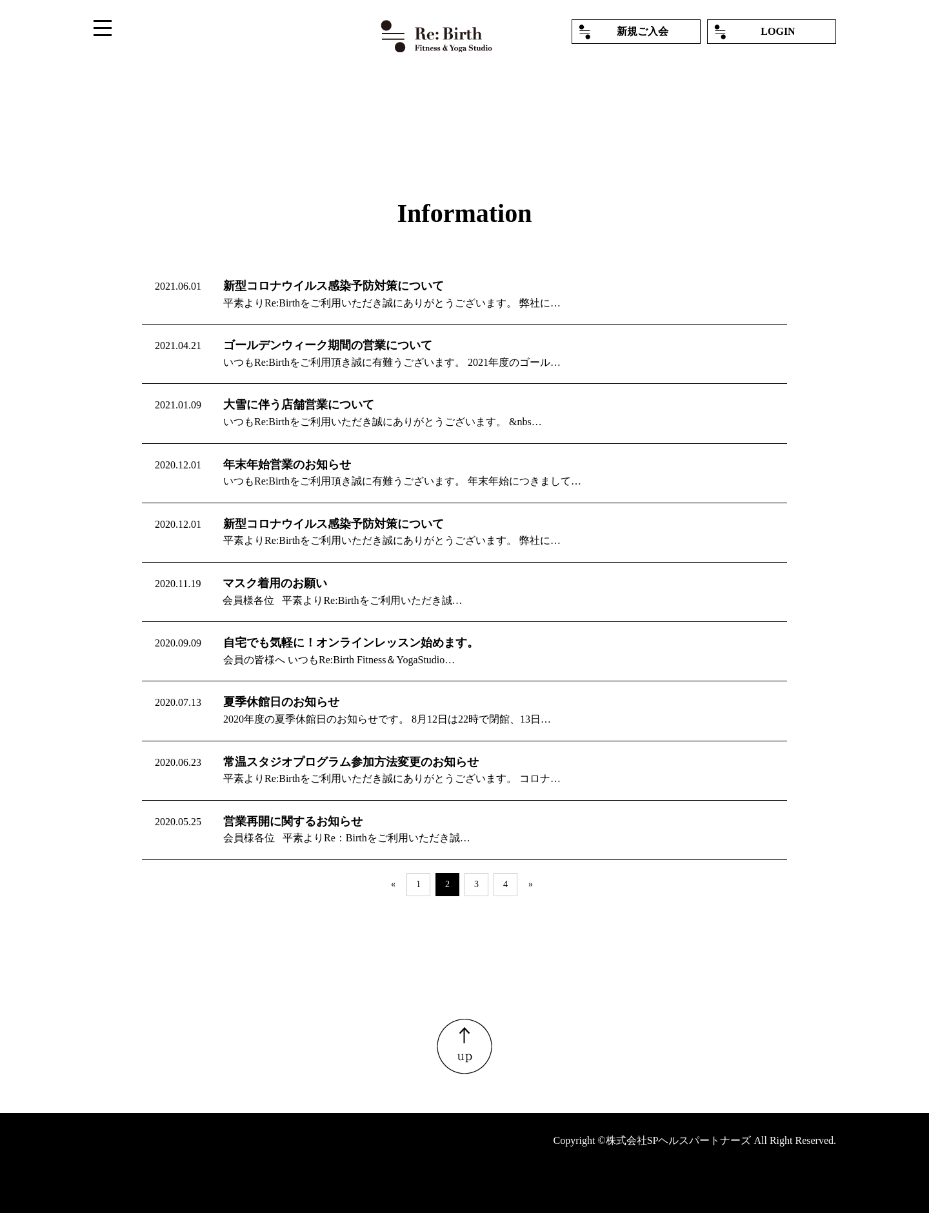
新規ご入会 (642, 31)
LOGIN (778, 31)
